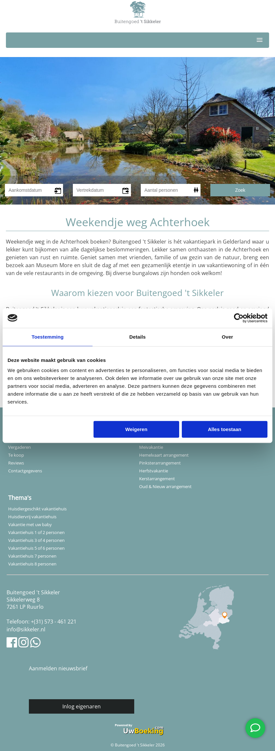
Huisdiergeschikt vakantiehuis (37, 509)
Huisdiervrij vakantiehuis (32, 517)
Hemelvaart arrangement (164, 455)
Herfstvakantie (153, 471)
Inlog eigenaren (81, 706)
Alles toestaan (224, 429)
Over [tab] (227, 337)
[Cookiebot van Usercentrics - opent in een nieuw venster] (238, 318)
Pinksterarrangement (160, 463)
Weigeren (136, 429)
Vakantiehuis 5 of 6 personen (36, 548)
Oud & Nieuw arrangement (165, 486)
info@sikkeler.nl (26, 629)
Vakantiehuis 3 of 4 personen (36, 540)
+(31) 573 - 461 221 (53, 621)
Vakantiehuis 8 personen (32, 564)
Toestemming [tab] (48, 337)
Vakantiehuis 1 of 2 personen (36, 532)
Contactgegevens (25, 471)
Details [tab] (137, 337)
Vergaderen (19, 447)
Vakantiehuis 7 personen (32, 556)
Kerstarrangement (157, 479)
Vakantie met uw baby (30, 524)
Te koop (16, 455)
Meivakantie (151, 447)
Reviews (16, 463)
